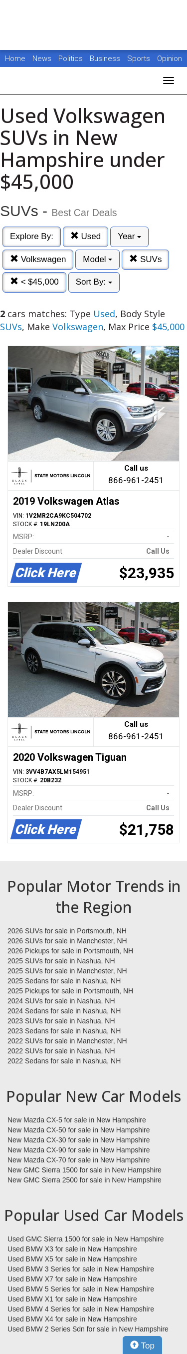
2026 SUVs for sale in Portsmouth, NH (67, 931)
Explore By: (31, 236)
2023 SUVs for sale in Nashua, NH (61, 1021)
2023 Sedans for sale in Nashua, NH (64, 1031)
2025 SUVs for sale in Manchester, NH (67, 971)
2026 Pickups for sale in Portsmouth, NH (70, 951)
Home (15, 58)
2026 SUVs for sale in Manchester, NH (67, 941)
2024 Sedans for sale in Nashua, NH (64, 1011)
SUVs (145, 259)
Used (85, 236)
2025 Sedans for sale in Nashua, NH (64, 981)
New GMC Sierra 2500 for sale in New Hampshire (84, 1180)
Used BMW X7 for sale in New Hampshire (72, 1279)
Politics (70, 58)
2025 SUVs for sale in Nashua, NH (61, 961)
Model (97, 259)
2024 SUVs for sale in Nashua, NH (61, 1001)
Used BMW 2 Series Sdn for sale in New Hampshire (88, 1329)
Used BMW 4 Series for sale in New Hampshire (80, 1309)
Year (129, 236)
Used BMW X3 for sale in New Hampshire (72, 1249)
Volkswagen (38, 259)
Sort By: (94, 282)
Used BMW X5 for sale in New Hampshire (72, 1259)
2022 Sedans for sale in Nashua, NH (64, 1061)
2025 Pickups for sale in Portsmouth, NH (70, 991)
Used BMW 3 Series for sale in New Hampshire (80, 1269)
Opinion (169, 58)
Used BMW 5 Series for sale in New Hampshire (80, 1289)
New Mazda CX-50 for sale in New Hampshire (78, 1130)
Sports (139, 58)
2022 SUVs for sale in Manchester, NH (67, 1041)
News (41, 58)
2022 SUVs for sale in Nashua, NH (61, 1051)
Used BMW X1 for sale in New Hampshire (72, 1299)
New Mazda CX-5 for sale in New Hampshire (76, 1120)
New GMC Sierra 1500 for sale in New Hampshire (84, 1170)
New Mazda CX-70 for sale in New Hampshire (78, 1160)
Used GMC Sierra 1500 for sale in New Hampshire (85, 1239)
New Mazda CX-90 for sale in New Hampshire (78, 1150)
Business (106, 58)
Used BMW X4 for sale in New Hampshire (72, 1319)
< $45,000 (34, 282)
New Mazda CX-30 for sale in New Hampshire (78, 1140)
